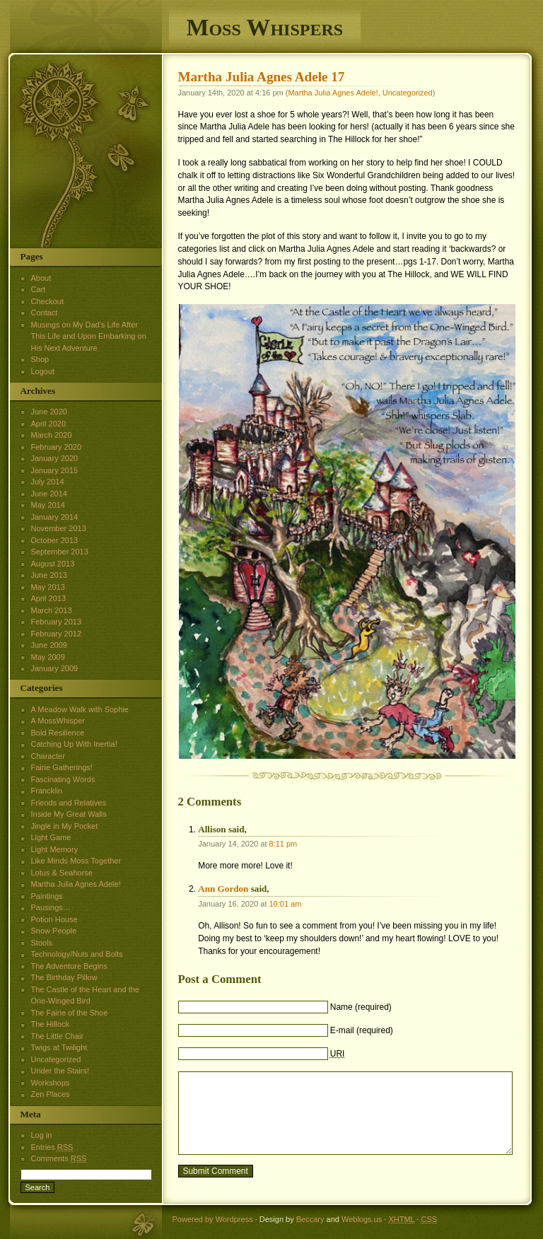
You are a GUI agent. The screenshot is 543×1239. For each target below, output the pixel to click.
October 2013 (54, 540)
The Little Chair (57, 1036)
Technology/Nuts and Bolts (77, 954)
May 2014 (48, 505)
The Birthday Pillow (64, 977)
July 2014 (47, 481)
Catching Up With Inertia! (74, 744)
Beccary (310, 1219)
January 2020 (54, 458)
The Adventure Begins (69, 966)
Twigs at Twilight (59, 1047)
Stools (42, 942)
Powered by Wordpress (213, 1219)
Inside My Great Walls (69, 814)
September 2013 (59, 551)
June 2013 (49, 575)
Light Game (51, 837)
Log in (41, 1135)
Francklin (47, 790)
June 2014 (49, 493)
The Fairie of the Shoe (69, 1012)
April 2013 (48, 598)
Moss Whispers (265, 27)
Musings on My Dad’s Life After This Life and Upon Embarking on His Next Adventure (88, 336)
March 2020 (51, 435)
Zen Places (50, 1094)
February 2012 (56, 633)
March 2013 (51, 610)
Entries (52, 1147)
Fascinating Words (63, 779)
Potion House (54, 919)
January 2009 (54, 668)
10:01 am (285, 904)
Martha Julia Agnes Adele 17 (261, 76)
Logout (43, 371)
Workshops (50, 1082)
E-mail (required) (361, 1030)
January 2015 (54, 470)
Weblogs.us (361, 1219)
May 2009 (48, 657)
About (41, 278)
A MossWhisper (58, 720)
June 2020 (49, 411)
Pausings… (51, 907)
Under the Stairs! (60, 1070)
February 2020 (56, 447)
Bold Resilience (58, 732)
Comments (59, 1158)
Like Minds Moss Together (76, 860)
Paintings (47, 896)
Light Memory (54, 849)
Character (48, 756)
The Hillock (50, 1024)
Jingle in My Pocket (64, 826)
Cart (38, 289)
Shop (40, 359)
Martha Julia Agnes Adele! (333, 92)
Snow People (54, 930)
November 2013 (58, 528)
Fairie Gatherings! (62, 767)
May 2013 (48, 587)
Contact (44, 312)
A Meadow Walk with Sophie (80, 709)
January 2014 (54, 517)
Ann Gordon (223, 888)
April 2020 (48, 423)
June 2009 (49, 645)
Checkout (47, 301)
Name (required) (361, 1007)
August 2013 (53, 563)
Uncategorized (408, 92)
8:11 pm (283, 843)
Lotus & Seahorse (62, 872)
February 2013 (56, 621)
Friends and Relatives (68, 802)
